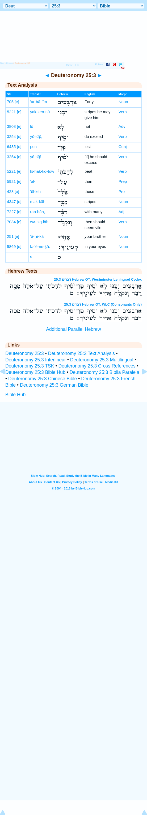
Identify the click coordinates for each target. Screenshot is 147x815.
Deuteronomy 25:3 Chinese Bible (42, 378)
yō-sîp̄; (36, 136)
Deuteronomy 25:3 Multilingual (101, 359)
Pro (122, 191)
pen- (34, 146)
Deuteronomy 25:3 (24, 353)
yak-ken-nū (40, 111)
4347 (11, 201)
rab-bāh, (37, 211)
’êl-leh (35, 191)
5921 (11, 181)
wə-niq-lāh (39, 221)
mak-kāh (37, 201)
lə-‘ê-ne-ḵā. (40, 246)
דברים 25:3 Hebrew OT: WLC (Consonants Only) (103, 304)
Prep (123, 181)
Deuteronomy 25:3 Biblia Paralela (104, 372)
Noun (123, 101)
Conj (123, 146)
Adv (122, 126)
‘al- (32, 181)
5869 (11, 246)
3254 (11, 136)
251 (10, 236)
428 (10, 191)
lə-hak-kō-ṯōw (42, 171)
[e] (17, 101)
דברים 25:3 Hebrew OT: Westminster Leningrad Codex (98, 279)
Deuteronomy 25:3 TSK (29, 366)
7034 (11, 221)
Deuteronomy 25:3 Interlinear (35, 359)
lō (31, 126)
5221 (11, 111)
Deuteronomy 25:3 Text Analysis (81, 353)
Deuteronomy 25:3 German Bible (54, 385)
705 (10, 101)
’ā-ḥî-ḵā (37, 236)
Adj (121, 211)
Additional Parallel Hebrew (73, 329)
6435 (11, 146)
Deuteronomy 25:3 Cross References (96, 366)
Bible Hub (15, 394)
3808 (11, 126)
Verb (123, 111)
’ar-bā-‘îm (38, 101)
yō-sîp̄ (35, 156)
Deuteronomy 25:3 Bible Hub (35, 372)
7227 (11, 211)
